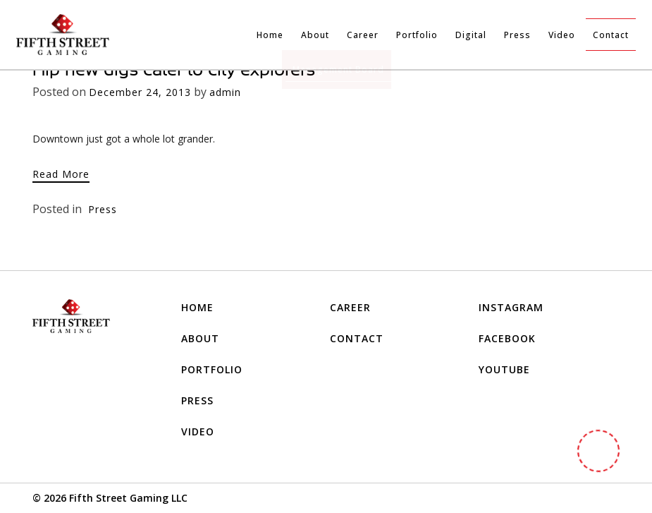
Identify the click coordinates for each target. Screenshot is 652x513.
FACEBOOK (507, 338)
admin (225, 92)
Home (270, 35)
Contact (611, 35)
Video (561, 35)
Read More (61, 174)
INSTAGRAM (511, 307)
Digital (470, 35)
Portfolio (417, 35)
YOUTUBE (504, 369)
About (315, 35)
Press (517, 35)
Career (363, 35)
